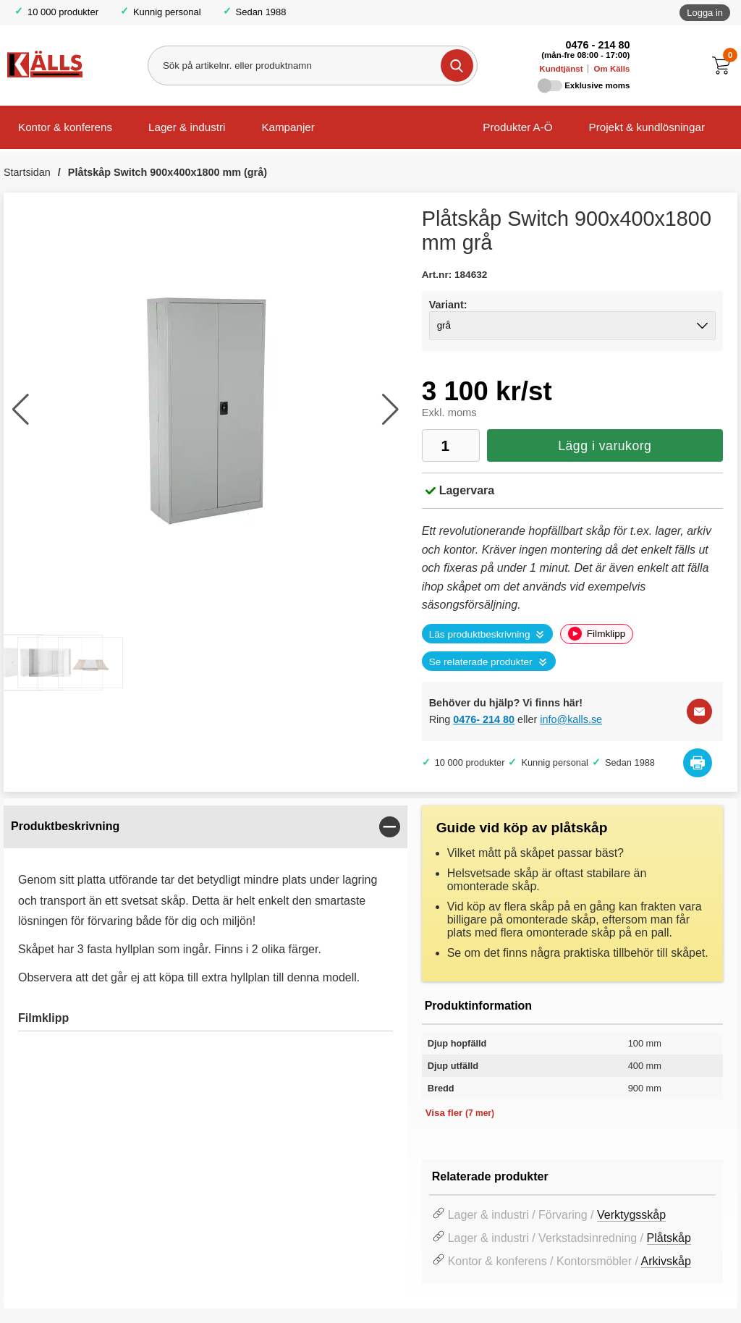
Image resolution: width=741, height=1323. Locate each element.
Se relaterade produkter (481, 661)
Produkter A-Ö (517, 127)
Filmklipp (596, 634)
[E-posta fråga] (699, 711)
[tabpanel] (205, 931)
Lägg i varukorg (604, 446)
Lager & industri (186, 127)
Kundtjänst (561, 68)
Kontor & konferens (65, 127)
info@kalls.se (571, 719)
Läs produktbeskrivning (479, 634)
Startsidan (27, 172)
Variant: (448, 304)
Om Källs (611, 68)
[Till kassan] (724, 65)
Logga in (705, 12)
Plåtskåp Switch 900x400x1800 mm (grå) (167, 172)
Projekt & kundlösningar (647, 127)
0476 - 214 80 (598, 45)
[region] (205, 827)
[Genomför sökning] (457, 65)
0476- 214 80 (484, 719)
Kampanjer (287, 127)
